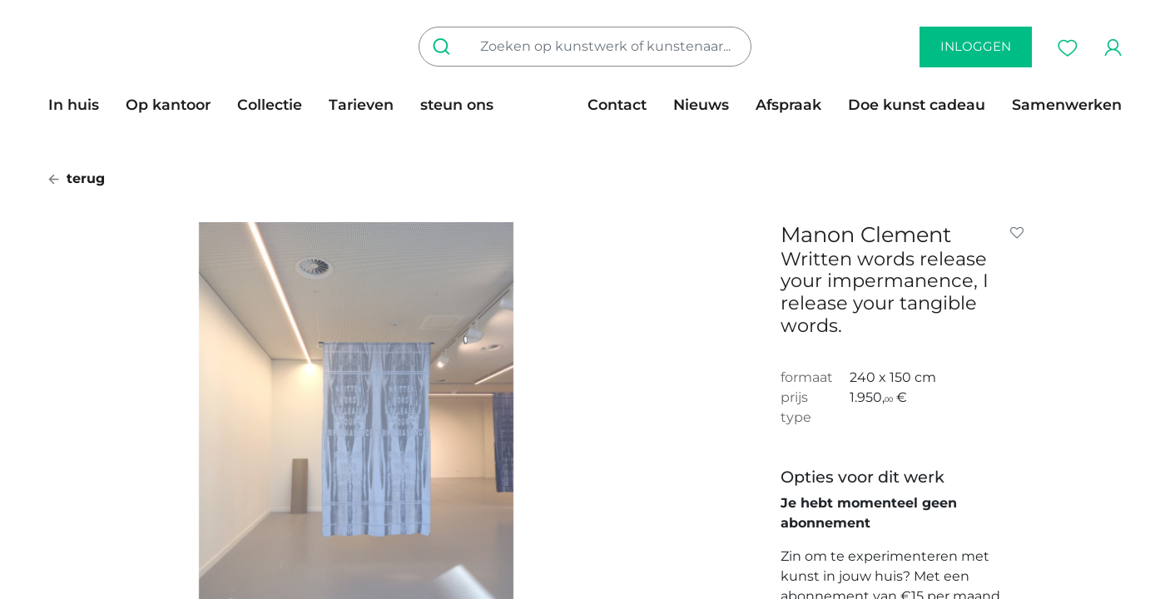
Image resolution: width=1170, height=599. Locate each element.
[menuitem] (80, 104)
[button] (1020, 233)
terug (76, 178)
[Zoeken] (444, 46)
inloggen (975, 46)
